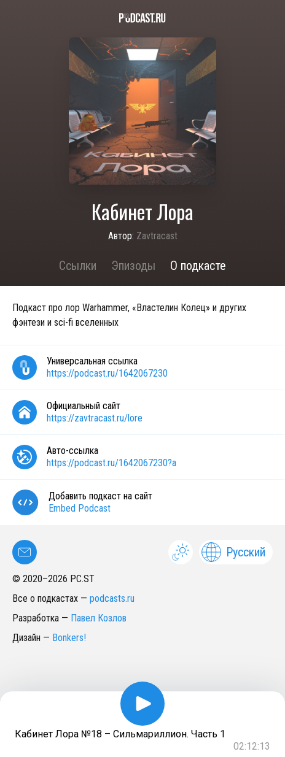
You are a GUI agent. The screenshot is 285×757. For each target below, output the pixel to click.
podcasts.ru (112, 598)
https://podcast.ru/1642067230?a (111, 463)
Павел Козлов (99, 618)
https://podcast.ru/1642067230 (107, 373)
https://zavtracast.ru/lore (94, 418)
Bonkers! (69, 638)
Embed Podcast (80, 508)
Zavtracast (157, 236)
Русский (233, 552)
